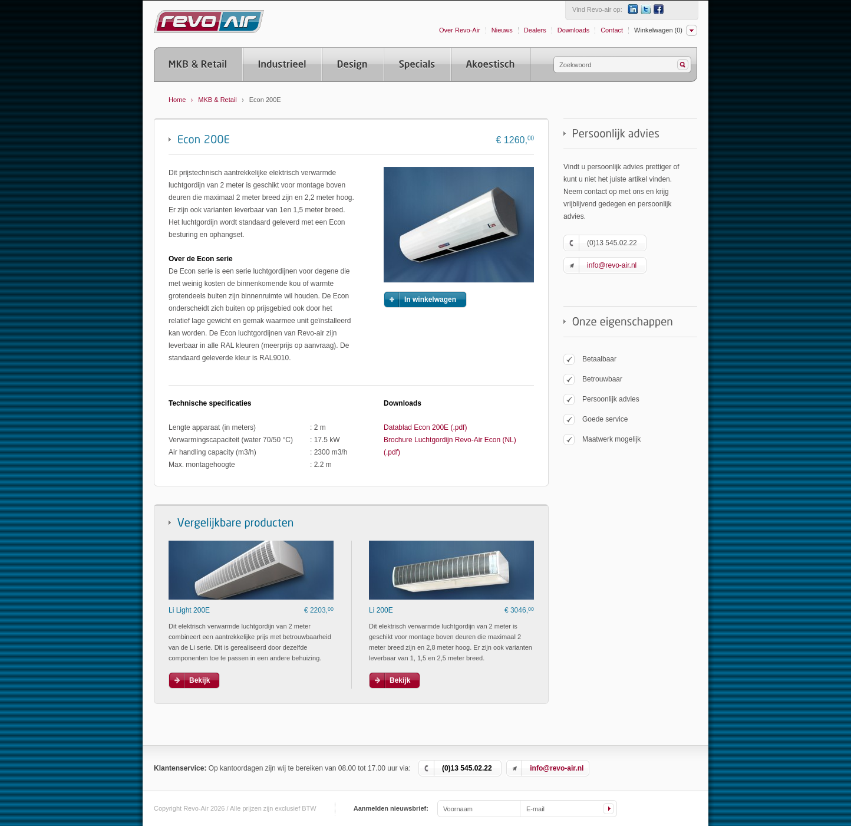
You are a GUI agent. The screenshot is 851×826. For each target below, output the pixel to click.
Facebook (659, 9)
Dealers (535, 30)
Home (177, 99)
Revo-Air (209, 21)
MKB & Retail (217, 99)
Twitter (646, 9)
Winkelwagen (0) (658, 30)
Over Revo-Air (459, 30)
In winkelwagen (430, 299)
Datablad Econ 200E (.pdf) (425, 427)
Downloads (573, 30)
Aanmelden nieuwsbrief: (391, 808)
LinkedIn (633, 9)
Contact (612, 30)
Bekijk (199, 680)
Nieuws (502, 30)
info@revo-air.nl (611, 265)
